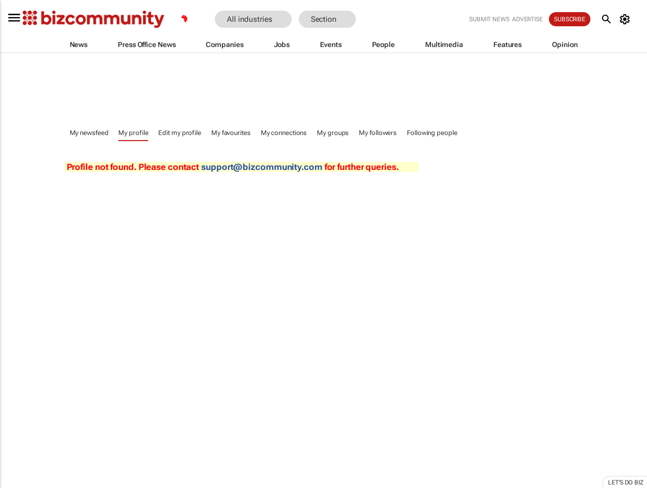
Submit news (489, 19)
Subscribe (569, 19)
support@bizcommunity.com (261, 167)
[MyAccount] (626, 19)
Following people (432, 133)
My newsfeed (89, 133)
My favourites (231, 133)
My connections (284, 133)
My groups (333, 133)
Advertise (527, 19)
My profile (133, 133)
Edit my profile (179, 133)
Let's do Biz (625, 482)
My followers (378, 133)
